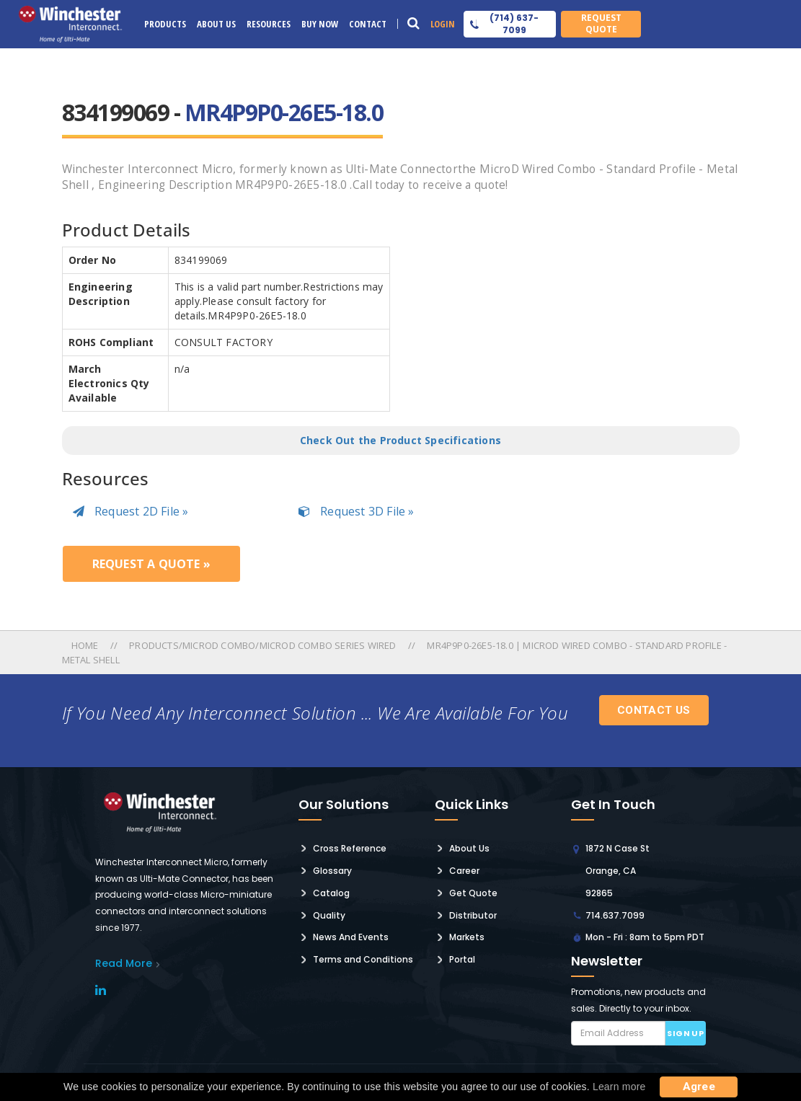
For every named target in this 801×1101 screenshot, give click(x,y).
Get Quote (473, 893)
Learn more (619, 1086)
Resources (269, 23)
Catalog (331, 893)
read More (123, 963)
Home (86, 645)
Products (165, 23)
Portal (462, 959)
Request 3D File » (356, 511)
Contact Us (654, 710)
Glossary (332, 871)
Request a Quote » (151, 564)
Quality (329, 915)
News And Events (351, 937)
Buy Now (319, 23)
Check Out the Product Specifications (400, 440)
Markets (466, 937)
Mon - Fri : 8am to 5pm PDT (644, 937)
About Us (216, 23)
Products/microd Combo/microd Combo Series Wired (262, 645)
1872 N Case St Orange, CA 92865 (617, 870)
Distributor (473, 915)
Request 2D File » (131, 511)
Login (442, 23)
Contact (367, 23)
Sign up (685, 1033)
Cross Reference (349, 848)
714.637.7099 (615, 915)
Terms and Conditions (363, 959)
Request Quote (601, 23)
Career (464, 871)
